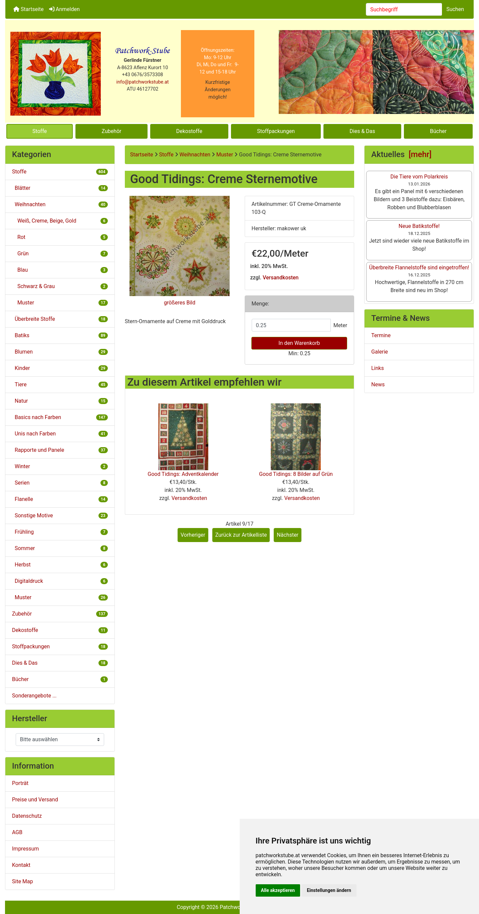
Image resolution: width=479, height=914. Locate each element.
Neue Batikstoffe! (419, 226)
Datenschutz (27, 816)
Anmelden (64, 9)
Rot (60, 237)
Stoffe (39, 131)
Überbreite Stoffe (60, 319)
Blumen (60, 352)
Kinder (60, 368)
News (378, 384)
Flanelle (60, 499)
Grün (60, 253)
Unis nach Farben (60, 433)
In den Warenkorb (299, 343)
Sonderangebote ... (34, 695)
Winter (60, 466)
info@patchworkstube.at (142, 82)
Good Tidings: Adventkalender (183, 474)
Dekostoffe (189, 131)
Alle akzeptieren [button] (278, 890)
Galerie (379, 352)
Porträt (20, 783)
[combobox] (404, 9)
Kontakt (21, 865)
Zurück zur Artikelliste (241, 535)
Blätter (60, 188)
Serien (60, 483)
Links (377, 368)
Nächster (287, 535)
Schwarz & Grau (60, 286)
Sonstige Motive (60, 515)
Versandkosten (280, 277)
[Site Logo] (55, 74)
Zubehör (111, 131)
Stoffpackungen (276, 131)
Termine (381, 335)
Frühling (60, 532)
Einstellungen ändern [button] (329, 890)
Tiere (60, 384)
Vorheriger (193, 535)
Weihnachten (195, 154)
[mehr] (420, 154)
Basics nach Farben (60, 417)
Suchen (455, 9)
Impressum (25, 848)
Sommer (60, 548)
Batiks (60, 335)
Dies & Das (362, 131)
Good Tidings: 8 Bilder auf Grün (296, 474)
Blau (60, 270)
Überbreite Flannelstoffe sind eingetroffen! (419, 267)
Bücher (438, 131)
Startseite (28, 9)
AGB (17, 832)
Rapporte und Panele (60, 450)
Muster (60, 597)
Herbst (60, 564)
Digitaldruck (60, 581)
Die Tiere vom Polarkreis (419, 176)
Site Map (22, 881)
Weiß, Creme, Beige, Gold (60, 221)
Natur (60, 401)
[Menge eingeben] (291, 325)
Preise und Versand (35, 799)
